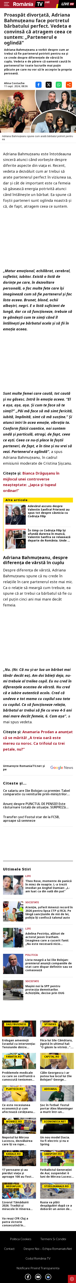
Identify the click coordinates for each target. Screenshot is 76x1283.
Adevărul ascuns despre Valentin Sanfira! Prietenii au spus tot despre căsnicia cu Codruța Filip (49, 511)
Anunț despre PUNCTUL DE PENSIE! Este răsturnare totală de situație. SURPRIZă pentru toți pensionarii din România (34, 805)
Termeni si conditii (53, 1239)
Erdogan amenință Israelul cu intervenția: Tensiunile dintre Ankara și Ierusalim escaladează (18, 1044)
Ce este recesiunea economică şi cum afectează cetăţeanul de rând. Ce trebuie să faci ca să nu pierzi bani (18, 1108)
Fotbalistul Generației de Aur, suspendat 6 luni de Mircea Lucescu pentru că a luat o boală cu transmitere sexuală (56, 1173)
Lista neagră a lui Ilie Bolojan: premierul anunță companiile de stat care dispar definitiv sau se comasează (48, 965)
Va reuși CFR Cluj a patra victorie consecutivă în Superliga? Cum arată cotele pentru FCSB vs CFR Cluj (18, 1222)
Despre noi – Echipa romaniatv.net (48, 1248)
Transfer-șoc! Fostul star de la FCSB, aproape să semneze (31, 818)
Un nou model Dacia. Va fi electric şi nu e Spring (55, 1141)
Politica (31, 955)
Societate (32, 902)
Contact (9, 1248)
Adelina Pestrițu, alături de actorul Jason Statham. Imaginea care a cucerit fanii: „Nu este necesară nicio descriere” (47, 939)
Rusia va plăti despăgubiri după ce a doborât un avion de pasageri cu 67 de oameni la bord (56, 1206)
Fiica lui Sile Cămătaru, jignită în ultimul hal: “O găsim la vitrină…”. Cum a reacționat (56, 1044)
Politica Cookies (20, 1239)
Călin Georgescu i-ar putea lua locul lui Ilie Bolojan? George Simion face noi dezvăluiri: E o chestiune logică (56, 1076)
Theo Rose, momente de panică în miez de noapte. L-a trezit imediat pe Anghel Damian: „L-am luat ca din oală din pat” (48, 886)
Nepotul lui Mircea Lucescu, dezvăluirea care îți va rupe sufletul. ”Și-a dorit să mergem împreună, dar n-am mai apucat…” (18, 1141)
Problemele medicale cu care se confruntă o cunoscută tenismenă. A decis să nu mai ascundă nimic (18, 1076)
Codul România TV (38, 1258)
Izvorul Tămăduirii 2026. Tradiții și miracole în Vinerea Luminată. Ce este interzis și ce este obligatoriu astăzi (16, 1206)
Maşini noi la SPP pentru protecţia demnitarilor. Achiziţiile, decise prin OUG (44, 990)
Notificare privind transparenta (38, 1268)
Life (28, 876)
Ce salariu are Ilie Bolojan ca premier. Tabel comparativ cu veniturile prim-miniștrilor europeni (36, 792)
